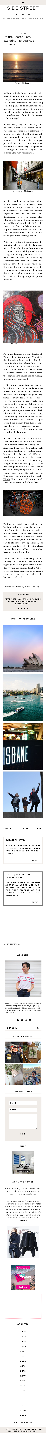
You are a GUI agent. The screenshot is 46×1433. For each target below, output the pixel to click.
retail (18, 604)
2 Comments (23, 594)
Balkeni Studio (29, 1431)
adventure (11, 599)
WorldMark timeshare (23, 1206)
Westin (6, 479)
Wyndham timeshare (17, 1217)
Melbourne (24, 601)
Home (25, 829)
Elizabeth (12, 840)
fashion (12, 601)
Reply (35, 860)
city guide (35, 599)
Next (40, 829)
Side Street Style (31, 1429)
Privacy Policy (23, 1423)
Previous (8, 829)
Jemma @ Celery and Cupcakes (18, 876)
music (34, 601)
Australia (23, 599)
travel (27, 604)
